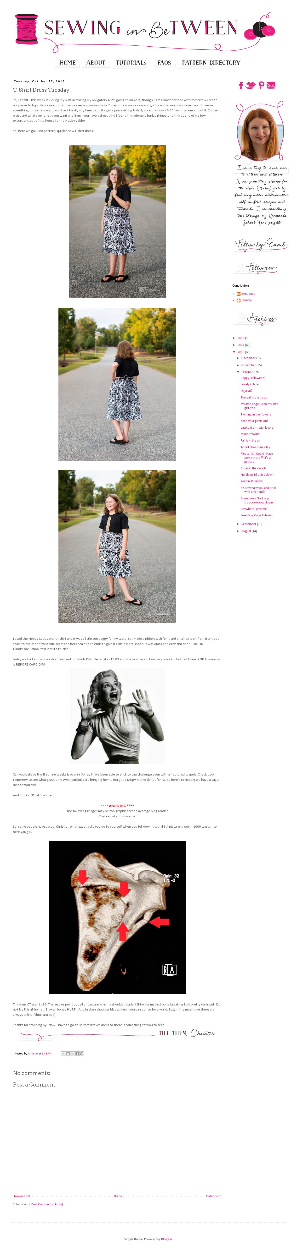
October (247, 372)
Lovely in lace (250, 384)
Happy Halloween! (253, 378)
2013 (241, 352)
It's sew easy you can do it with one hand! (258, 490)
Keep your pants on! (254, 421)
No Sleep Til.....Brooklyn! (257, 475)
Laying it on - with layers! (257, 428)
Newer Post (22, 1196)
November (249, 365)
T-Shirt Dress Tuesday (255, 447)
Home (118, 1196)
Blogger (166, 1239)
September (249, 524)
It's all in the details (253, 468)
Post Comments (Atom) (47, 1204)
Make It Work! (250, 434)
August (246, 531)
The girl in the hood (254, 397)
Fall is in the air (251, 440)
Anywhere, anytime (254, 509)
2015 (241, 338)
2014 (241, 345)
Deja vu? (246, 391)
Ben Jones (248, 294)
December (248, 358)
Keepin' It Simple (252, 481)
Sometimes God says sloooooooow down (257, 500)
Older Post (213, 1196)
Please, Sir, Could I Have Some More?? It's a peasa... (257, 458)
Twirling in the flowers (256, 414)
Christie (246, 300)
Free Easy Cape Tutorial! (257, 515)
